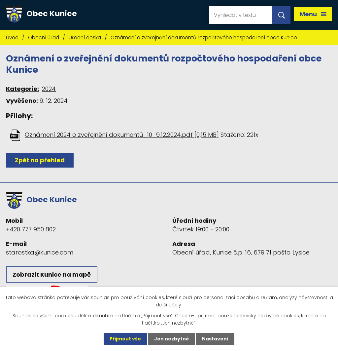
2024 (49, 89)
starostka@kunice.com (39, 252)
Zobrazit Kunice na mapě (52, 274)
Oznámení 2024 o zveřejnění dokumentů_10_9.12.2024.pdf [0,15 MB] (122, 135)
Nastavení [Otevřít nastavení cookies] (215, 338)
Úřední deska (85, 37)
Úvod (12, 37)
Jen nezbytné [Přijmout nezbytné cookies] (171, 338)
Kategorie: (22, 89)
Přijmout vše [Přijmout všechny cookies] (125, 338)
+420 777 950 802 (31, 229)
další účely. (169, 304)
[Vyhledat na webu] (240, 15)
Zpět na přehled (40, 160)
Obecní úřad (43, 37)
